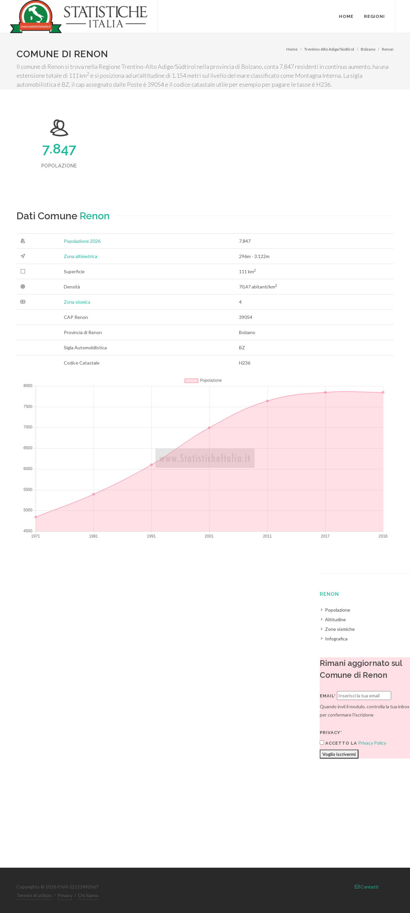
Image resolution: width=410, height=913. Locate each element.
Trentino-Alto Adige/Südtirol (329, 49)
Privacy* (331, 732)
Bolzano (368, 49)
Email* (328, 695)
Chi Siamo (88, 895)
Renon (387, 49)
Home (292, 49)
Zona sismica (77, 302)
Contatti (366, 887)
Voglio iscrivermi (339, 754)
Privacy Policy (372, 743)
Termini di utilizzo (34, 895)
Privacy (65, 895)
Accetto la (338, 743)
